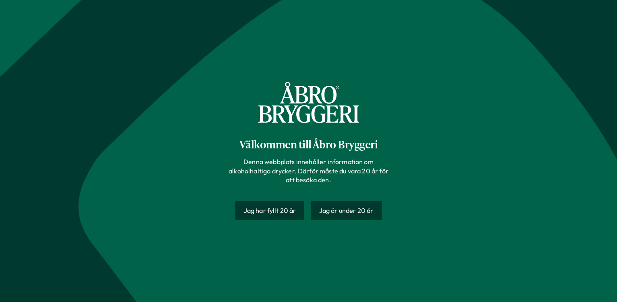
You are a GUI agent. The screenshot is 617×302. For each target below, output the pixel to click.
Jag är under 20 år (346, 210)
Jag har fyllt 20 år (270, 210)
